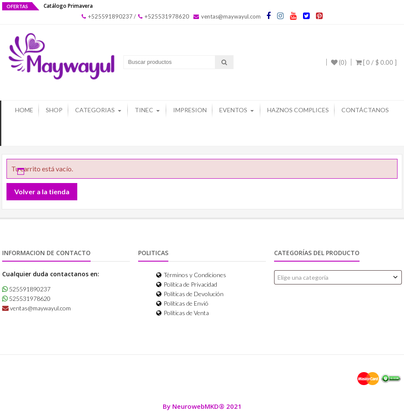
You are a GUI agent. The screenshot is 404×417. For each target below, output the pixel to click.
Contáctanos (365, 109)
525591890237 (26, 289)
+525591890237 (107, 16)
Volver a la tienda (41, 191)
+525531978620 (163, 16)
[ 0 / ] (376, 62)
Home (24, 109)
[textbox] (338, 277)
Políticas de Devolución (190, 293)
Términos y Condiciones (191, 274)
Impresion (190, 109)
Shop (54, 109)
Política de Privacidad (186, 283)
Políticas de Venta (182, 312)
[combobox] (338, 277)
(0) (339, 62)
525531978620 (26, 298)
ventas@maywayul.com (227, 16)
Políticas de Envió (182, 302)
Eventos (233, 109)
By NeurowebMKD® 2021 (202, 405)
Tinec (144, 109)
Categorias (95, 109)
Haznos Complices (298, 109)
